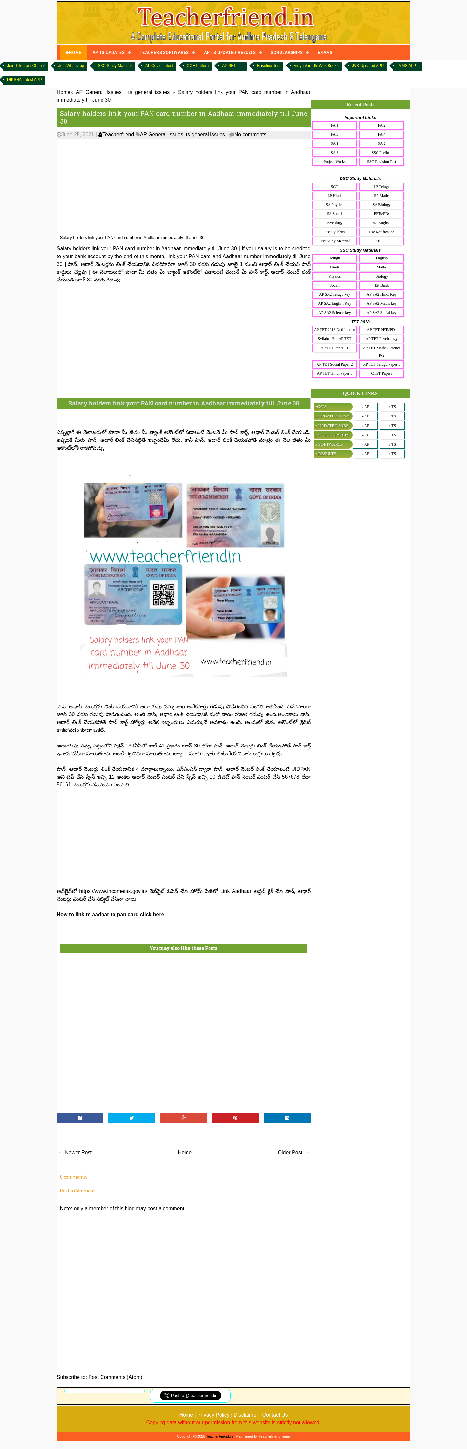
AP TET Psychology (382, 339)
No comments (250, 134)
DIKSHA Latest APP (24, 79)
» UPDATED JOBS (332, 425)
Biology (381, 276)
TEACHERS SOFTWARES (164, 53)
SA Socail (334, 213)
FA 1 (334, 125)
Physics (335, 276)
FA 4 (381, 134)
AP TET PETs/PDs (381, 329)
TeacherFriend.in (219, 1436)
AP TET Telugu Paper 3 (381, 364)
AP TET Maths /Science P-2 (382, 352)
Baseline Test (268, 65)
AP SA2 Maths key (382, 303)
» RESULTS (325, 453)
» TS (392, 407)
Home (185, 1152)
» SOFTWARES (329, 444)
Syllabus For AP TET (334, 339)
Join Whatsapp (71, 65)
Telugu (334, 258)
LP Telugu (382, 186)
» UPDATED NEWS (333, 416)
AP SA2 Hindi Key (382, 294)
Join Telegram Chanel (26, 65)
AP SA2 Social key (382, 312)
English (382, 258)
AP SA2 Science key (334, 312)
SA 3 (335, 152)
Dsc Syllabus (334, 232)
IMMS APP (406, 65)
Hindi (334, 267)
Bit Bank (382, 285)
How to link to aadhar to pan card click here (110, 914)
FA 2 (381, 125)
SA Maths (381, 195)
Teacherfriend (116, 134)
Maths (382, 267)
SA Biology (382, 204)
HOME (73, 53)
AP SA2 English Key (334, 303)
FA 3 (334, 134)
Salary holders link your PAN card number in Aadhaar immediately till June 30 (183, 117)
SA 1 (335, 143)
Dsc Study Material (334, 241)
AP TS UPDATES (108, 53)
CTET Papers (381, 373)
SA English (381, 223)
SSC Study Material (115, 65)
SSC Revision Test (381, 161)
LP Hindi (335, 195)
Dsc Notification (382, 232)
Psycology (335, 223)
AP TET (381, 241)
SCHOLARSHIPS (287, 53)
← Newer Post (75, 1152)
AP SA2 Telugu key (334, 294)
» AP (365, 407)
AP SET (229, 65)
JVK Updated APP (368, 65)
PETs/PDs (382, 213)
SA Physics (334, 204)
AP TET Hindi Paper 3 (334, 373)
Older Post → (293, 1152)
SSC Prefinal (382, 152)
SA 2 (382, 143)
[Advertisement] (184, 187)
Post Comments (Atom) (115, 1377)
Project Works (335, 161)
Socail (335, 285)
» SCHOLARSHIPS (332, 434)
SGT (334, 186)
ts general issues (205, 134)
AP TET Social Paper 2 (335, 364)
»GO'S (321, 406)
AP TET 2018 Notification (334, 329)
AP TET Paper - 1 (335, 348)
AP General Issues (161, 134)
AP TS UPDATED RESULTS (230, 53)
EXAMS (325, 53)
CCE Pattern (198, 65)
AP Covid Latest (159, 65)
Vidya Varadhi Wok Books (316, 65)
